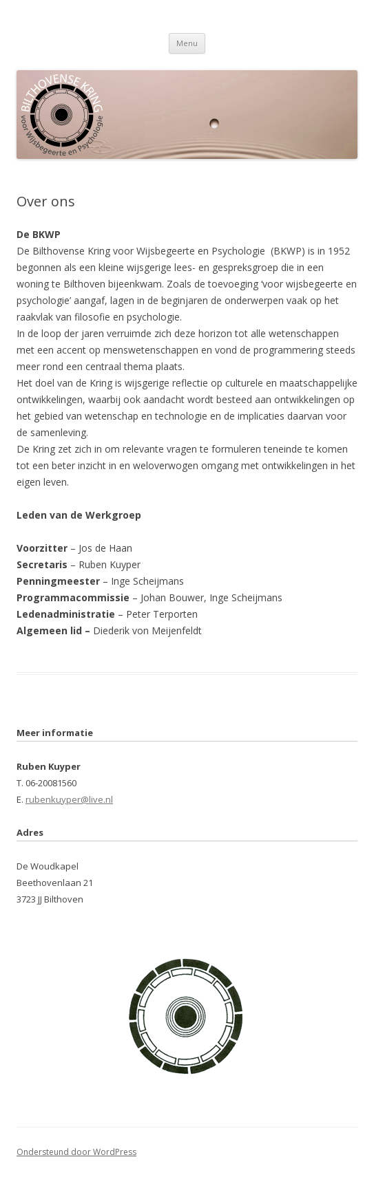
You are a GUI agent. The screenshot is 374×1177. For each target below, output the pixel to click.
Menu (187, 43)
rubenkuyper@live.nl (69, 799)
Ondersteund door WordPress (76, 1152)
